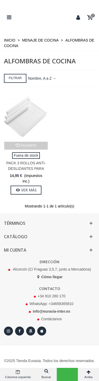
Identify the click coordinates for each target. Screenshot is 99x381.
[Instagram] (8, 331)
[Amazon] (30, 331)
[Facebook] (19, 331)
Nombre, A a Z (42, 78)
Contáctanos (51, 319)
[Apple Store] (41, 331)
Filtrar (15, 78)
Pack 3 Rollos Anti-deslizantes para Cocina (26, 168)
